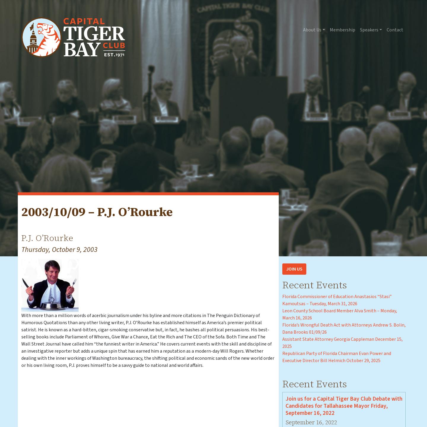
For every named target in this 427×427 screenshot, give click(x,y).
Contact (395, 30)
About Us (312, 30)
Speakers (369, 30)
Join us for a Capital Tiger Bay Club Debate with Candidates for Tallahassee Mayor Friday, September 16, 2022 (344, 406)
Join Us (294, 269)
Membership (342, 30)
